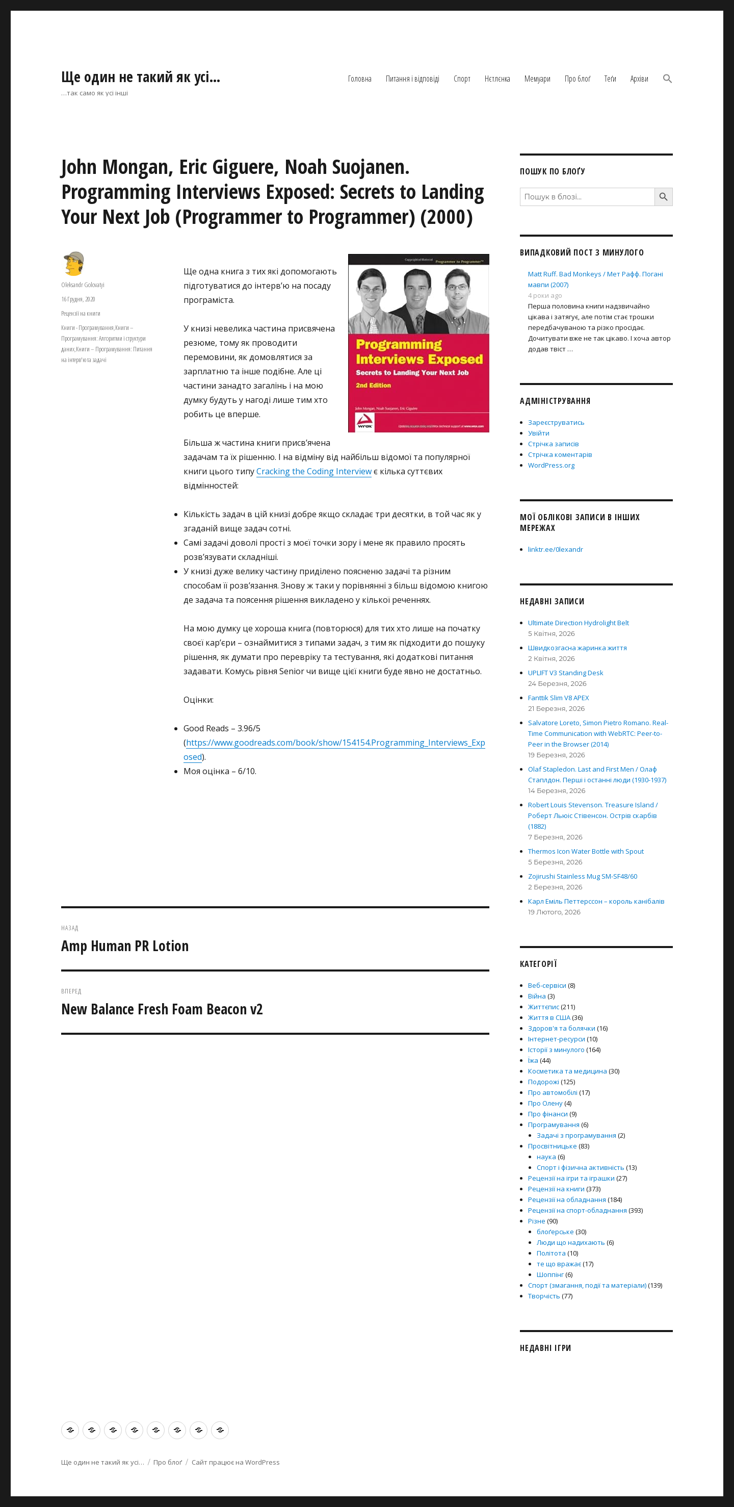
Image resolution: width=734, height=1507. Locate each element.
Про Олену (545, 1103)
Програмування (554, 1124)
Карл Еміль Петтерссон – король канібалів (596, 901)
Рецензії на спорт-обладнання (577, 1210)
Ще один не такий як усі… (141, 76)
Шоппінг (550, 1274)
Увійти (538, 433)
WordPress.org (551, 465)
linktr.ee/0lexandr (555, 549)
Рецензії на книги (80, 313)
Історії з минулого (556, 1049)
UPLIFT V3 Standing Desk (566, 672)
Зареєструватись (556, 422)
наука (546, 1156)
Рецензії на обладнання (567, 1199)
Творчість (544, 1295)
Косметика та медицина (567, 1071)
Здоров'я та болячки (561, 1028)
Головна (360, 78)
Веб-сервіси (547, 985)
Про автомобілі (553, 1092)
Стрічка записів (553, 443)
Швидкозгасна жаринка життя (577, 647)
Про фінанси (548, 1113)
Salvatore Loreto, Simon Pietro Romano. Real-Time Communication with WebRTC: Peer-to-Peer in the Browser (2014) (598, 733)
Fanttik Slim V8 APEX (558, 697)
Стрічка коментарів (560, 454)
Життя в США (549, 1017)
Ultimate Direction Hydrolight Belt (578, 622)
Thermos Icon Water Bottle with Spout (586, 851)
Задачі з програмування (576, 1135)
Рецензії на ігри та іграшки (571, 1178)
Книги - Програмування (87, 327)
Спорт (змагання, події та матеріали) (587, 1285)
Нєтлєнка (497, 78)
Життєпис (543, 1006)
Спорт (462, 78)
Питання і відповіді (412, 78)
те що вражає (559, 1263)
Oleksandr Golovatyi (82, 284)
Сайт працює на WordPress (236, 1462)
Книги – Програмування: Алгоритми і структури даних (103, 338)
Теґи (610, 78)
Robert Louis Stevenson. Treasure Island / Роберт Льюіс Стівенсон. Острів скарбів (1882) (593, 815)
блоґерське (555, 1231)
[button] (668, 79)
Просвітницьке (552, 1146)
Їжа (533, 1060)
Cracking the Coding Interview (314, 471)
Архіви (639, 78)
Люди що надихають (571, 1242)
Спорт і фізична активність (580, 1167)
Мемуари (537, 78)
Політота (551, 1253)
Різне (536, 1220)
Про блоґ (577, 78)
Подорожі (543, 1081)
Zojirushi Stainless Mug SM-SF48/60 (582, 876)
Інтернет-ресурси (556, 1038)
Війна (537, 996)
